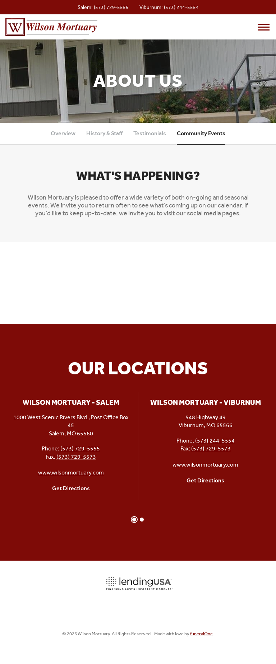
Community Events (201, 133)
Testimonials (149, 133)
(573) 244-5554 (181, 7)
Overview (63, 133)
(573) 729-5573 (76, 456)
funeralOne (201, 633)
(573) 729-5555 (111, 7)
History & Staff (104, 133)
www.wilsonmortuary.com (71, 472)
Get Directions (71, 488)
